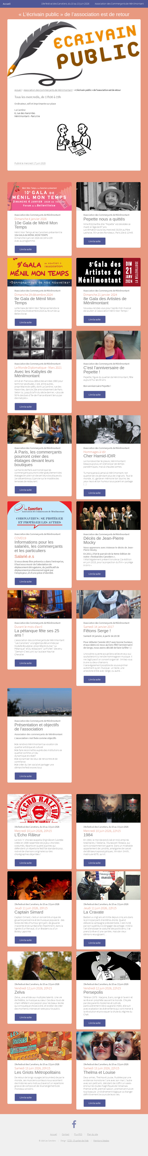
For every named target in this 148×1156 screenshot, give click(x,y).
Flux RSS (78, 1134)
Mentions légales (101, 1140)
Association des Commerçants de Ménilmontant (119, 3)
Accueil (6, 3)
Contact (65, 1134)
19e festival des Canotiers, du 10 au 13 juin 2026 (65, 3)
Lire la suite (25, 249)
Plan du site (92, 1134)
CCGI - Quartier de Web (78, 1140)
